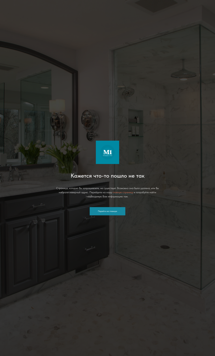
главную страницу (123, 192)
